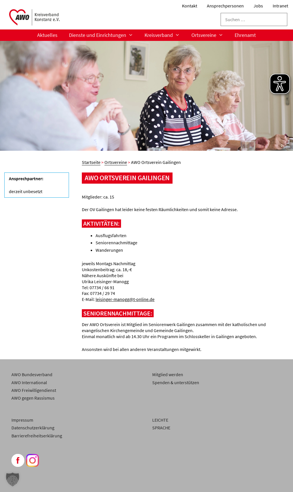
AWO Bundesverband (31, 374)
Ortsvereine (210, 35)
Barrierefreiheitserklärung (36, 436)
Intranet (280, 6)
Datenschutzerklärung (32, 427)
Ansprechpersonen (225, 6)
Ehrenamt (245, 35)
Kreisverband (164, 35)
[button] (12, 479)
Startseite (91, 162)
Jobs (258, 6)
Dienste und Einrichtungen (104, 35)
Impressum (22, 420)
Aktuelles (47, 35)
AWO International (29, 382)
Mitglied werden (167, 374)
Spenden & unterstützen (175, 382)
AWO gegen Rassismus (33, 398)
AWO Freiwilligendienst (33, 390)
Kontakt (189, 6)
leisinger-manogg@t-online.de (125, 299)
